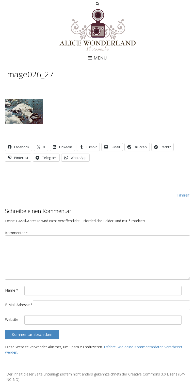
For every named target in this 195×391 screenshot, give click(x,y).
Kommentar (16, 232)
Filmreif (183, 195)
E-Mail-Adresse (19, 304)
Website (11, 319)
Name (11, 290)
